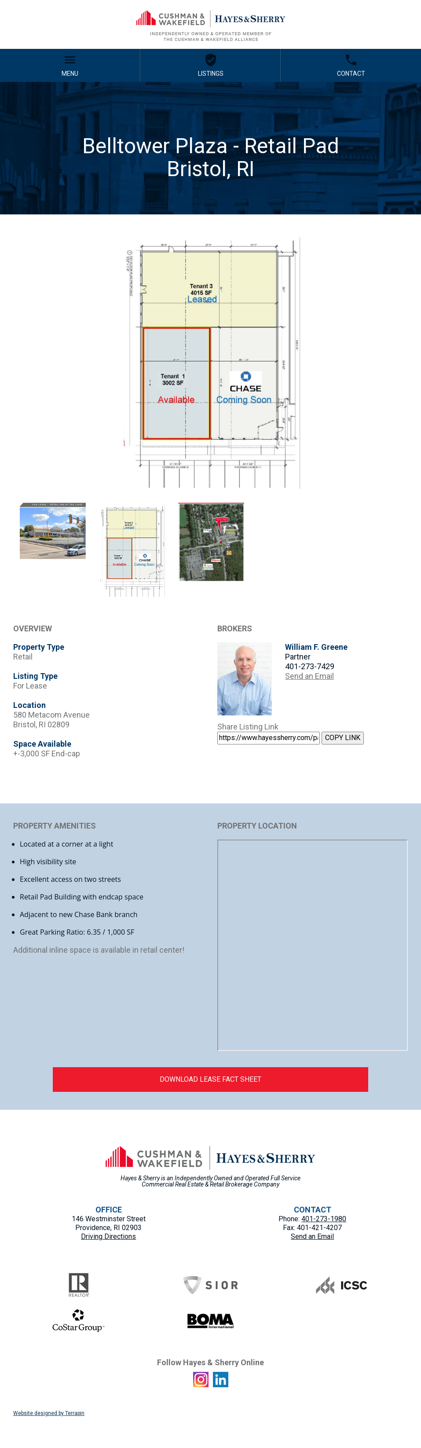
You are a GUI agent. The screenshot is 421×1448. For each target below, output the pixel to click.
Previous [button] (6, 364)
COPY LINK (342, 737)
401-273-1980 (323, 1219)
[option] (210, 364)
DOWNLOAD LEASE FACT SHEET (210, 1079)
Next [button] (414, 364)
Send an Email (309, 676)
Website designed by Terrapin (48, 1413)
